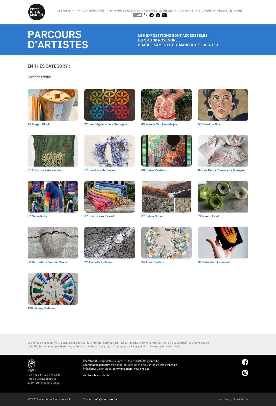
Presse (222, 10)
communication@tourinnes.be (131, 368)
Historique (205, 11)
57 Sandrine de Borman (100, 170)
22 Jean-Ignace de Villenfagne (105, 124)
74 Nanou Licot (208, 216)
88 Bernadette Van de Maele (47, 262)
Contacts (186, 10)
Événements (168, 10)
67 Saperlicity (37, 216)
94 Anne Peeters (152, 262)
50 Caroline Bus (209, 124)
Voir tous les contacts (96, 375)
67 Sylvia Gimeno (153, 216)
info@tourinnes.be (106, 399)
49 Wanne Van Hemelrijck (159, 124)
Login (238, 10)
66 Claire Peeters (153, 170)
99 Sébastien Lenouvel (214, 262)
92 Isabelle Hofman (98, 262)
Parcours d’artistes (125, 10)
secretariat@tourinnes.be (143, 361)
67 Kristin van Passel (99, 216)
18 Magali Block (39, 124)
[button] (145, 14)
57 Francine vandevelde (44, 170)
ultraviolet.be (240, 399)
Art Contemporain (92, 11)
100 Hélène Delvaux (41, 308)
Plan (137, 15)
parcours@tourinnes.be (162, 364)
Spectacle (149, 10)
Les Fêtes (66, 11)
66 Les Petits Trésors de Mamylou (222, 170)
